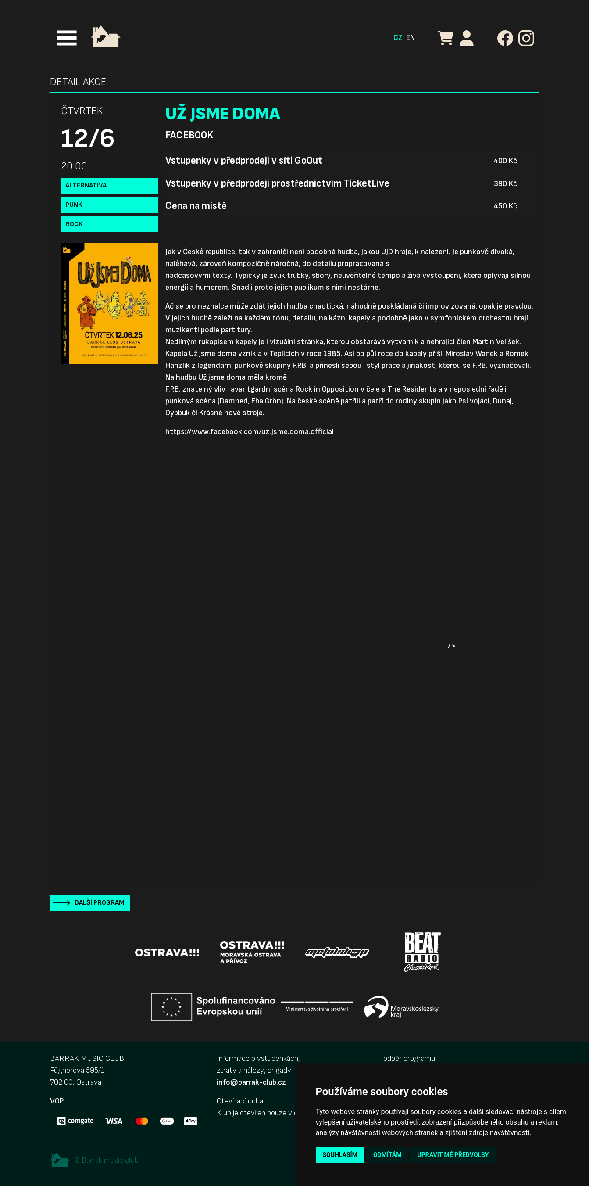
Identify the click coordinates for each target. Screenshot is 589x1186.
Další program (100, 902)
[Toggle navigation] (67, 38)
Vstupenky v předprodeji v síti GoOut (243, 161)
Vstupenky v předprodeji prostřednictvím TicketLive (277, 183)
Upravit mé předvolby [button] (453, 1154)
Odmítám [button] (387, 1154)
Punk (73, 205)
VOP (57, 1101)
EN (410, 37)
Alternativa (86, 185)
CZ (398, 37)
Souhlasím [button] (340, 1154)
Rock (74, 224)
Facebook (189, 135)
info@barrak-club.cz (251, 1082)
